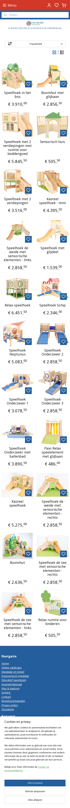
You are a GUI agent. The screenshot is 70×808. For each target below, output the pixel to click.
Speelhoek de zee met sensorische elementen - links (17, 624)
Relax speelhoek (17, 305)
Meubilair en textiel (12, 672)
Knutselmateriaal (11, 684)
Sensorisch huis (52, 142)
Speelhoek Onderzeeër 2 (52, 352)
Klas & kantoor (10, 688)
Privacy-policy (9, 705)
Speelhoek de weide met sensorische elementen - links (17, 254)
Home (5, 663)
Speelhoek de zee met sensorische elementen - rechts (52, 569)
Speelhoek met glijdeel (53, 250)
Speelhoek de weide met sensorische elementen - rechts (52, 510)
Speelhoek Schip (52, 305)
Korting (5, 692)
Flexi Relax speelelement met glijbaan (52, 452)
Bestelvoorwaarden (13, 701)
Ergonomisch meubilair (15, 676)
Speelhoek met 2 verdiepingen (17, 201)
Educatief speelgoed (13, 680)
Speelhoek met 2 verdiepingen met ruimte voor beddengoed (17, 148)
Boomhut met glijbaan (52, 95)
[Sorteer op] (35, 44)
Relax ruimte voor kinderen (52, 622)
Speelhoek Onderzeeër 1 (17, 401)
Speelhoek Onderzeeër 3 (52, 401)
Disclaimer (7, 709)
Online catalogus (11, 667)
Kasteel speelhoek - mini (52, 201)
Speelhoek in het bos (17, 95)
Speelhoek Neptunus (17, 352)
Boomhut (17, 563)
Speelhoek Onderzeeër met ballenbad (17, 452)
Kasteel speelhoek (17, 504)
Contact (6, 697)
